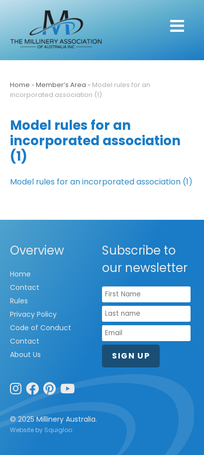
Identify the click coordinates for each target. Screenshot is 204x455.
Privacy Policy (33, 314)
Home (20, 85)
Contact (24, 287)
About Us (25, 355)
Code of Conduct (40, 328)
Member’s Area (61, 85)
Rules (19, 301)
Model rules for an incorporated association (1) (101, 181)
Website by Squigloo (41, 430)
